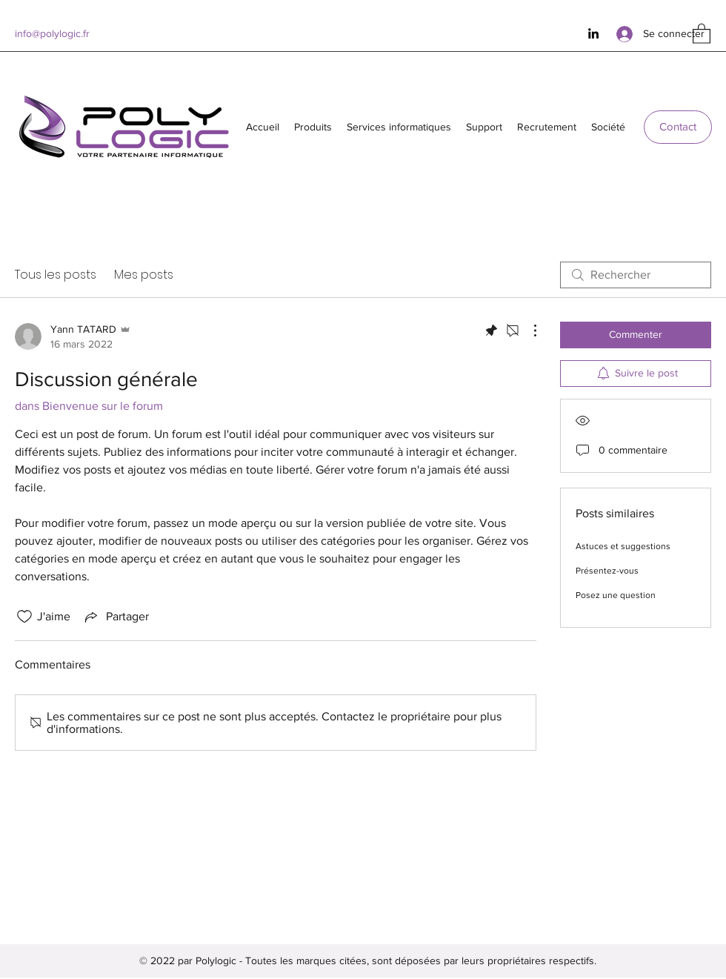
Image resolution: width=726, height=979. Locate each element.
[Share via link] (115, 616)
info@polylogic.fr (52, 33)
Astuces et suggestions (623, 546)
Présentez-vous (607, 570)
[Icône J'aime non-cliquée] (24, 616)
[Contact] (678, 127)
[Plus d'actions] (527, 330)
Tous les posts (55, 274)
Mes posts (143, 274)
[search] (635, 275)
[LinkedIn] (593, 33)
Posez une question (616, 595)
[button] (701, 33)
